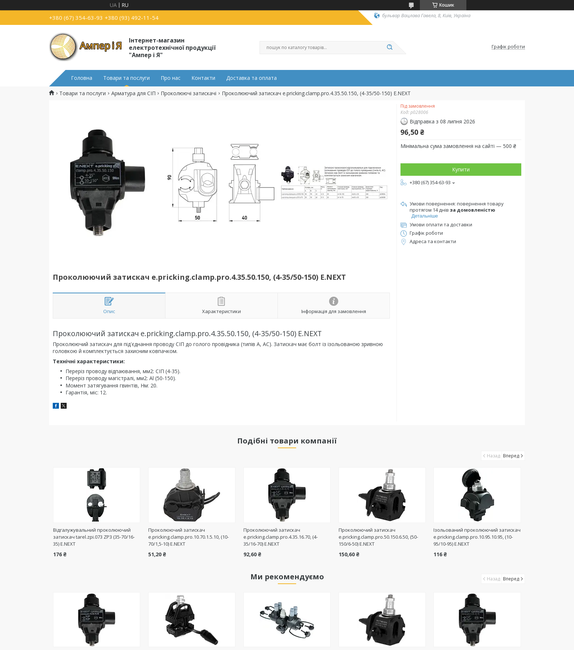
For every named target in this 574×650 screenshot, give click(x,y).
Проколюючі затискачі (188, 93)
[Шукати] (389, 47)
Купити (461, 169)
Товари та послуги (126, 78)
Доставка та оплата (251, 78)
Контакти (203, 78)
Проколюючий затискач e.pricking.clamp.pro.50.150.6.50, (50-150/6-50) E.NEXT (378, 537)
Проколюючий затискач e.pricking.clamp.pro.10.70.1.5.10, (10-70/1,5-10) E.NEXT (188, 537)
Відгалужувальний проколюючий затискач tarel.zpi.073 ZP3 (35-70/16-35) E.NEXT (94, 537)
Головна (81, 78)
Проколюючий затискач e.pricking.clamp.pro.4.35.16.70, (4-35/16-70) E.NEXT (280, 537)
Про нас (170, 78)
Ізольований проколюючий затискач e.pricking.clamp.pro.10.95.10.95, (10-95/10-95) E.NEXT (477, 537)
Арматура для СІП (133, 93)
